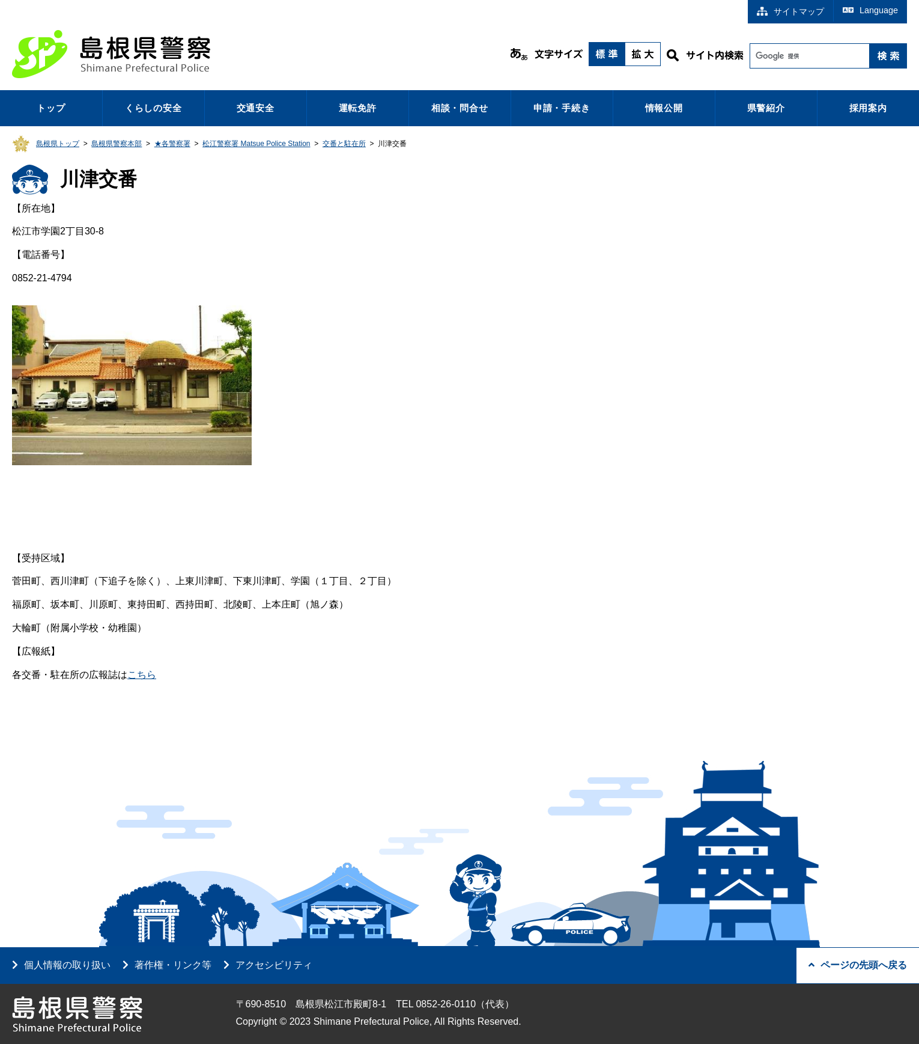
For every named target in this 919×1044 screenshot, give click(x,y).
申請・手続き (561, 108)
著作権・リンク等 (173, 965)
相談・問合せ (459, 108)
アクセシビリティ (273, 965)
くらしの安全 (153, 108)
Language (870, 10)
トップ (51, 108)
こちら (141, 675)
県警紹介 (766, 108)
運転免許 (358, 108)
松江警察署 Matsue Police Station (256, 143)
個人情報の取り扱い (67, 965)
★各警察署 (172, 143)
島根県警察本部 (116, 143)
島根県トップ (57, 143)
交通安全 (255, 108)
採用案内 (868, 108)
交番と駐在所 (344, 143)
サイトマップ (790, 11)
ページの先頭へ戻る (857, 965)
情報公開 (664, 108)
